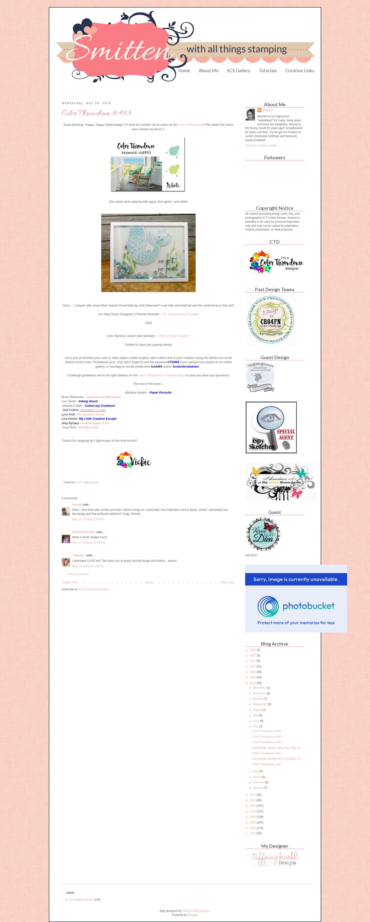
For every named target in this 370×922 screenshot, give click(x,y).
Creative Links (299, 70)
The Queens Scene (91, 414)
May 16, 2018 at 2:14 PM (87, 519)
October (258, 698)
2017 (253, 794)
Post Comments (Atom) (93, 589)
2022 (253, 660)
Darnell (77, 504)
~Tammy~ (78, 555)
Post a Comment (77, 574)
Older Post (227, 582)
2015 (253, 805)
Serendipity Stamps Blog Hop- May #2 (276, 748)
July (256, 715)
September (260, 704)
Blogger (192, 915)
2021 (253, 666)
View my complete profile (261, 145)
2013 (253, 816)
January (258, 787)
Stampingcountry (84, 532)
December (260, 687)
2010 (253, 833)
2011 (253, 828)
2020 (253, 672)
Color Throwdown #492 (267, 753)
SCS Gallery (238, 70)
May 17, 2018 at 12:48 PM (88, 542)
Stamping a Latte (92, 410)
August (258, 710)
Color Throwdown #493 (267, 742)
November (260, 693)
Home (184, 70)
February (259, 782)
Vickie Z (267, 110)
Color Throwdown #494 (267, 736)
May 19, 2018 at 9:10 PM (87, 566)
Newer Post (70, 582)
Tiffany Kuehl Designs (196, 911)
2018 (253, 683)
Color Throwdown (190, 124)
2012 (253, 822)
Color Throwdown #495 (267, 731)
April (256, 771)
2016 (253, 800)
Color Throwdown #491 (267, 764)
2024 (253, 650)
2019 (253, 677)
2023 (253, 655)
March (257, 777)
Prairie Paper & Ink (95, 423)
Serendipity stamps (81, 899)
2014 (253, 811)
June (256, 721)
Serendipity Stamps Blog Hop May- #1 (276, 758)
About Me (209, 70)
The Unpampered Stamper (180, 314)
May (256, 726)
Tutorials (268, 70)
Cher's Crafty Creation (174, 336)
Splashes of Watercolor (104, 397)
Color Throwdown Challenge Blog (161, 375)
